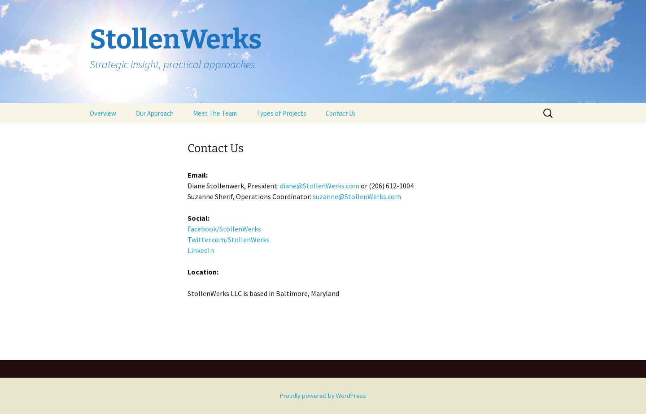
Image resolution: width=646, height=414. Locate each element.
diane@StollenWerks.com (319, 185)
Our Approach (154, 113)
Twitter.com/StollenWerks (229, 239)
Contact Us (341, 113)
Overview (103, 113)
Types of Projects (281, 113)
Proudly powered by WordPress (323, 396)
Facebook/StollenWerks (224, 228)
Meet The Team (215, 113)
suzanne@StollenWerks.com (357, 196)
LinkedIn (201, 250)
